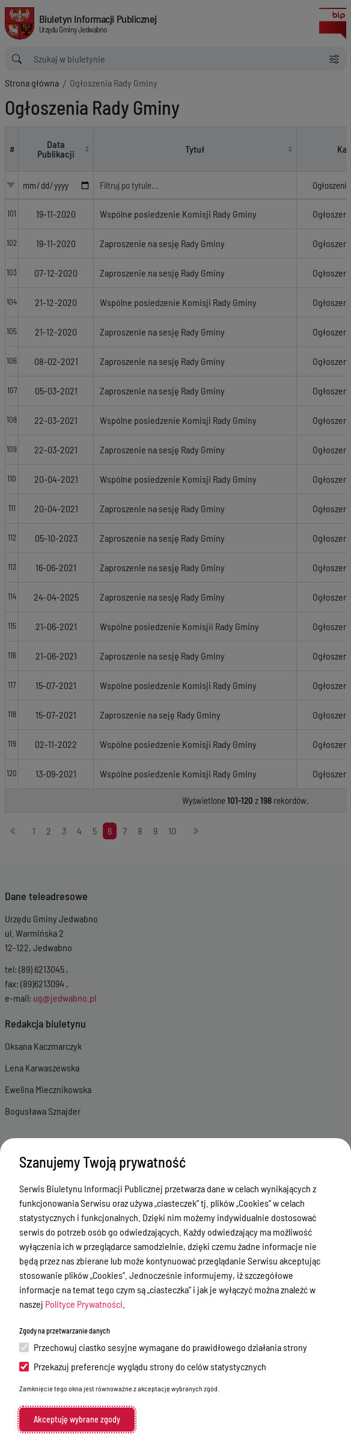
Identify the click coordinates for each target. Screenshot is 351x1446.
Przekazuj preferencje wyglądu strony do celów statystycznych (142, 1366)
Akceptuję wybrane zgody (77, 1419)
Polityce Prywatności (84, 1304)
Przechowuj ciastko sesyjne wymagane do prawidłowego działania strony (163, 1347)
